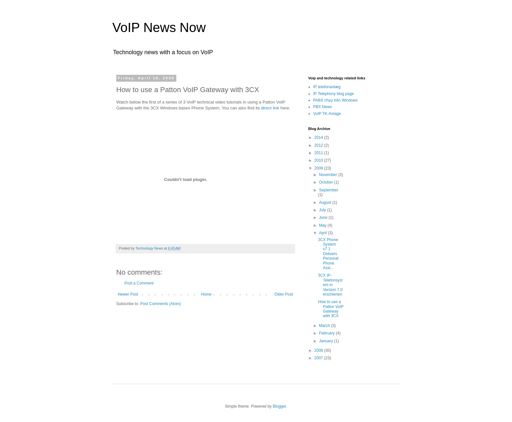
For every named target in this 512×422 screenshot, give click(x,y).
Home (206, 294)
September (328, 190)
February (327, 333)
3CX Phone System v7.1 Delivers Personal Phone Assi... (328, 253)
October (326, 182)
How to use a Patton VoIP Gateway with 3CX (331, 309)
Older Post (283, 294)
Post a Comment (138, 283)
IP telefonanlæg (327, 87)
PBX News (322, 107)
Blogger (279, 406)
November (328, 174)
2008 (319, 350)
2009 (319, 168)
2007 (319, 358)
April (323, 233)
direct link (270, 108)
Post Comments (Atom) (160, 303)
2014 (319, 137)
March (325, 325)
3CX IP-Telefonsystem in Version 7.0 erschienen (330, 285)
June (323, 217)
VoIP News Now (159, 27)
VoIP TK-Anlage (327, 113)
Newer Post (128, 294)
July (323, 210)
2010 (319, 160)
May (323, 225)
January (326, 341)
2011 (319, 153)
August (325, 202)
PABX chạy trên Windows (335, 100)
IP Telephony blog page (333, 93)
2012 (319, 145)
